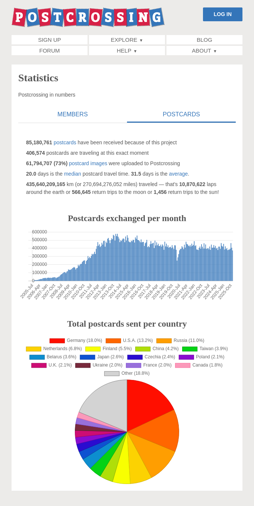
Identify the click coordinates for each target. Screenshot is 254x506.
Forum (49, 50)
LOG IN (223, 14)
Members (72, 114)
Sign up (49, 40)
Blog (204, 40)
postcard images (88, 163)
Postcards (181, 114)
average (178, 174)
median (72, 174)
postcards (65, 142)
